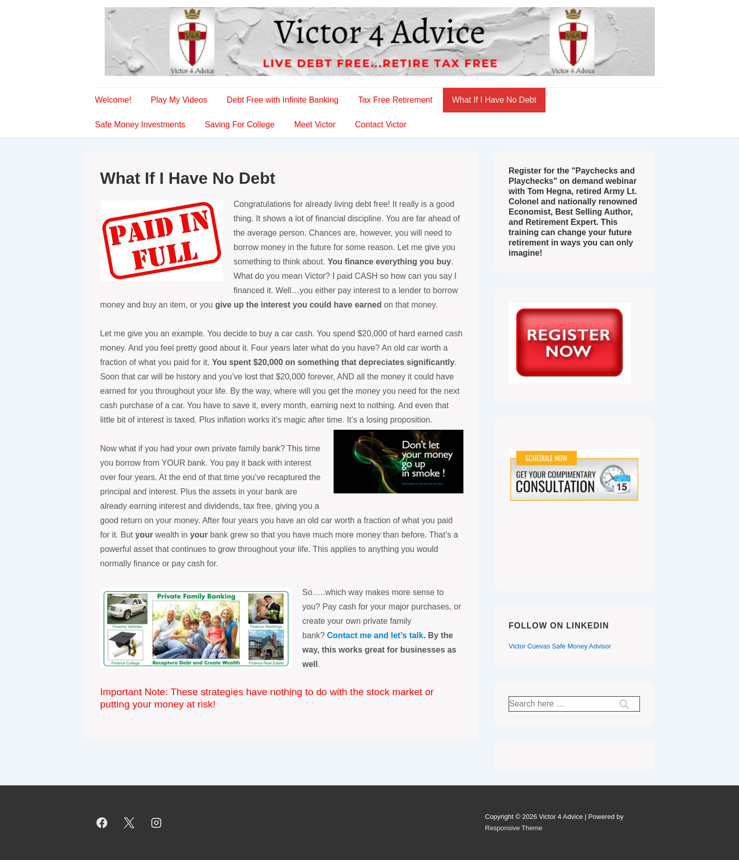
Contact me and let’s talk (375, 635)
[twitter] (129, 822)
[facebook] (102, 822)
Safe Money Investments (140, 124)
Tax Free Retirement (395, 99)
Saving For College (240, 124)
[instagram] (156, 822)
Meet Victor (315, 124)
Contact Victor (380, 124)
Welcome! (113, 99)
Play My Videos (179, 99)
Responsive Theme (513, 828)
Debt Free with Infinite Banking (283, 99)
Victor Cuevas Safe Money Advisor (560, 646)
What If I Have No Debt (494, 99)
